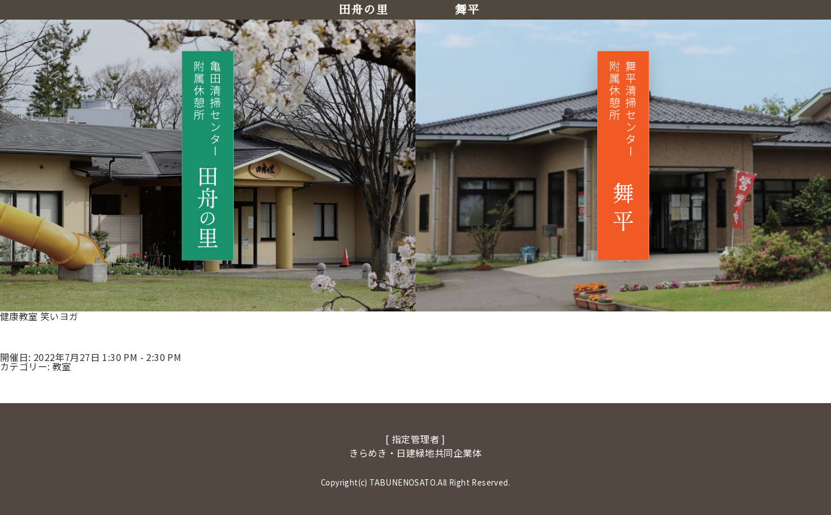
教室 (62, 366)
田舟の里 (363, 10)
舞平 (467, 10)
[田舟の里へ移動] (208, 155)
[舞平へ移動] (623, 155)
